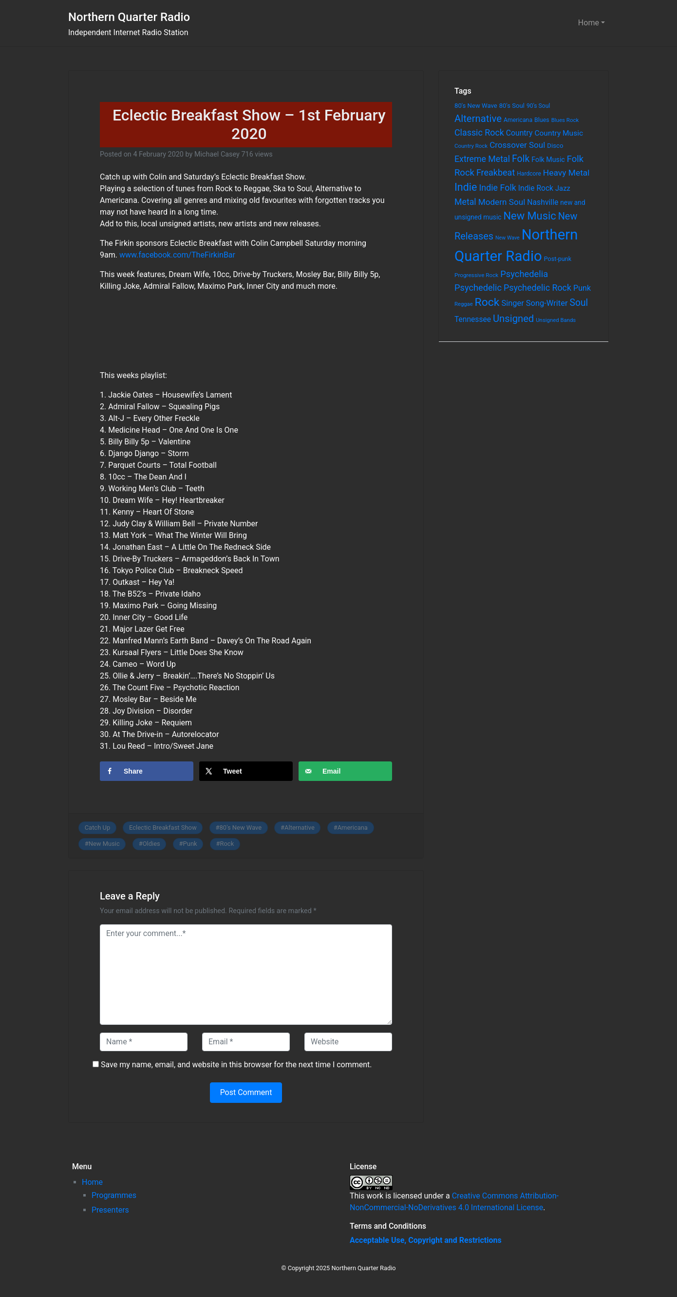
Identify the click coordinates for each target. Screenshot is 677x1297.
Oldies (151, 843)
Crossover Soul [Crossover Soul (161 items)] (517, 145)
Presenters (110, 1210)
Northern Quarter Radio (129, 17)
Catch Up (98, 827)
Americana (353, 827)
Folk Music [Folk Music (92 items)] (547, 159)
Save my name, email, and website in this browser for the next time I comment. (236, 1064)
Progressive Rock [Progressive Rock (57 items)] (476, 275)
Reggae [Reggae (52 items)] (463, 304)
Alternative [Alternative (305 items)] (478, 118)
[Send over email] (345, 771)
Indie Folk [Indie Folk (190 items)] (497, 187)
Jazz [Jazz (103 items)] (562, 188)
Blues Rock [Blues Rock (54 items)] (565, 120)
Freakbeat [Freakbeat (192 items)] (495, 172)
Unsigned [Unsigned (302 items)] (513, 318)
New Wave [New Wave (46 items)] (507, 238)
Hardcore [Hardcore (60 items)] (529, 173)
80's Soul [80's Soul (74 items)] (512, 105)
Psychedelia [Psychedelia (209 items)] (524, 274)
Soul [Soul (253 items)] (578, 302)
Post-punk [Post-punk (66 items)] (557, 258)
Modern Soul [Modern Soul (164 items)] (502, 202)
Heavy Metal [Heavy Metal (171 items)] (566, 173)
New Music (104, 843)
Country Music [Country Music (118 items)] (558, 133)
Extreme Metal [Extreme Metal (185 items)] (482, 159)
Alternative (299, 827)
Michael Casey (217, 154)
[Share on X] (246, 771)
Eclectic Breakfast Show (163, 827)
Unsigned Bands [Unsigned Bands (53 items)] (556, 320)
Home (588, 22)
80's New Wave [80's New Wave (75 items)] (475, 105)
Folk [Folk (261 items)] (520, 158)
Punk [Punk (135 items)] (582, 288)
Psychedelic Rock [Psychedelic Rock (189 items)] (537, 287)
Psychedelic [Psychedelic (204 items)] (478, 287)
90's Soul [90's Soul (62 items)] (538, 105)
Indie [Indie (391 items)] (465, 187)
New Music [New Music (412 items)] (529, 216)
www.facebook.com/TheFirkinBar (177, 254)
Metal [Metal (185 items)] (465, 202)
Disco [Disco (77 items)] (555, 145)
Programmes (114, 1195)
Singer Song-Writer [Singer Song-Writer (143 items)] (534, 303)
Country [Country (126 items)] (519, 133)
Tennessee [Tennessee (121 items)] (472, 319)
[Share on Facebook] (146, 771)
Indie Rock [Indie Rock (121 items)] (535, 188)
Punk (190, 843)
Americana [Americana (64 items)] (518, 120)
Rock (227, 843)
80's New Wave (241, 827)
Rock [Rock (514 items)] (487, 302)
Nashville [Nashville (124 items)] (542, 202)
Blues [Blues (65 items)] (541, 119)
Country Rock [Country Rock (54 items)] (471, 145)
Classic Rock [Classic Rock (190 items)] (479, 132)
